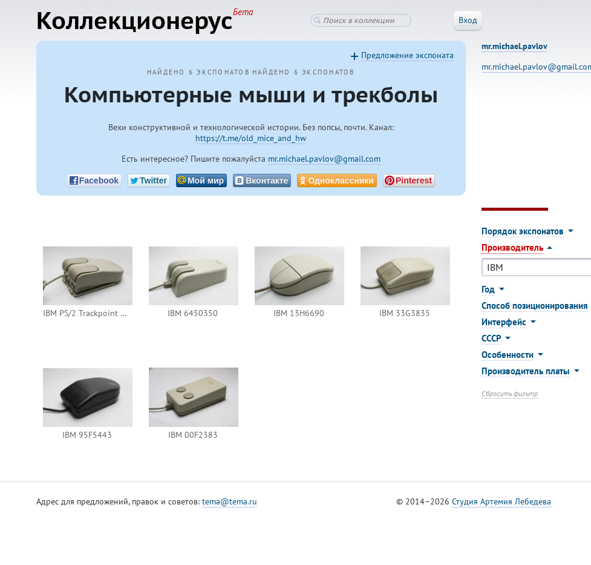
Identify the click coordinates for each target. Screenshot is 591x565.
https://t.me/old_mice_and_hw (250, 138)
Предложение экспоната (407, 55)
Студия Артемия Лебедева (501, 501)
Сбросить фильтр (510, 393)
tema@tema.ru (229, 501)
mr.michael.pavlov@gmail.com (324, 158)
